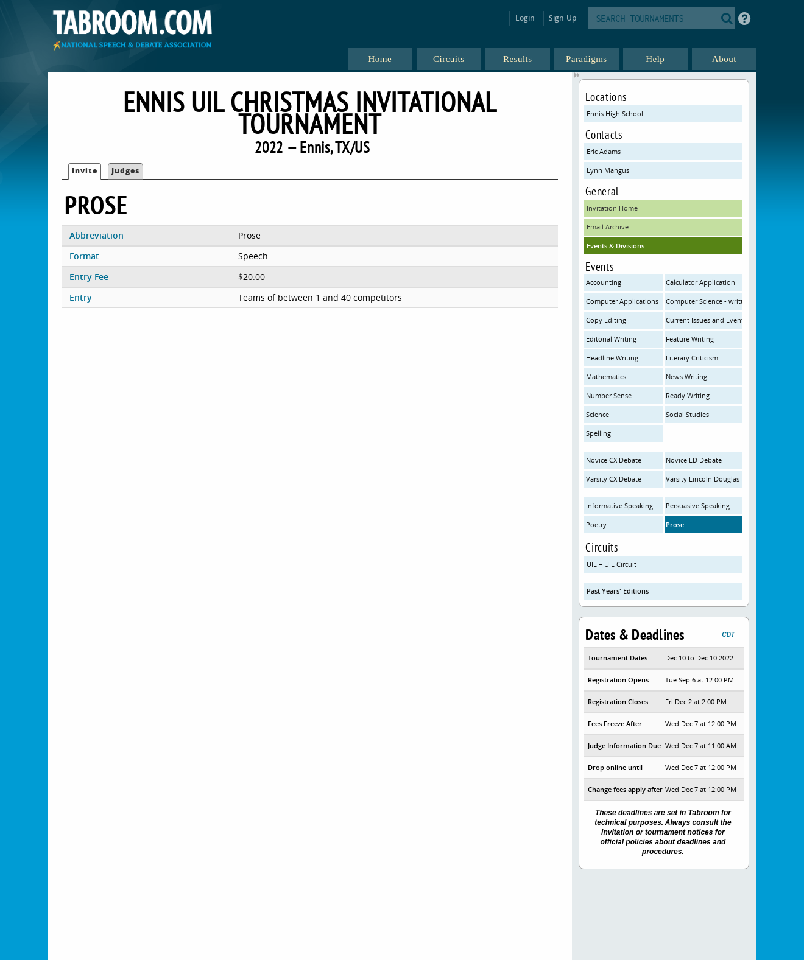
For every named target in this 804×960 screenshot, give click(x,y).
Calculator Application (700, 282)
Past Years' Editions (618, 590)
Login (525, 18)
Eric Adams (604, 151)
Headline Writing (612, 357)
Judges (125, 171)
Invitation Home (612, 207)
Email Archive (608, 226)
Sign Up (562, 18)
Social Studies (687, 414)
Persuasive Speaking (698, 505)
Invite (84, 171)
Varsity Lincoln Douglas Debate (704, 478)
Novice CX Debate (613, 459)
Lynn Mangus (608, 170)
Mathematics (606, 376)
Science (597, 414)
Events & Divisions (615, 245)
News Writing (686, 376)
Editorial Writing (611, 338)
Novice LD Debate (694, 459)
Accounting (603, 282)
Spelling (598, 433)
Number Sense (609, 395)
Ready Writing (688, 395)
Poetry (596, 524)
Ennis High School (615, 113)
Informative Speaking (619, 505)
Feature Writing (690, 338)
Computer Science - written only (704, 301)
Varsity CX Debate (613, 478)
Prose (675, 524)
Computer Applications (622, 301)
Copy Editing (606, 319)
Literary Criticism (692, 357)
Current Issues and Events (704, 319)
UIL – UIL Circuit (611, 564)
